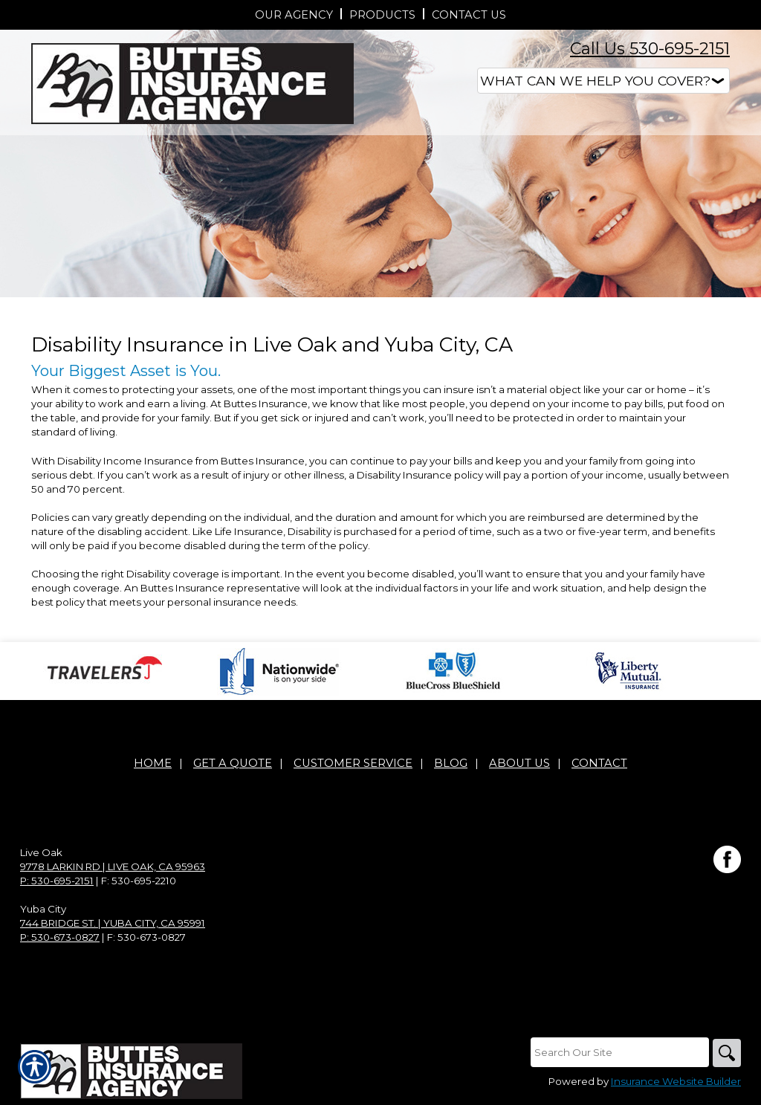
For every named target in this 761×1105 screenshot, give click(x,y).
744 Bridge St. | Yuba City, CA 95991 (112, 923)
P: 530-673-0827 (60, 937)
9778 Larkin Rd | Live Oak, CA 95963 (112, 866)
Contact (599, 763)
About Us (519, 763)
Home (153, 763)
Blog (450, 763)
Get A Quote (232, 763)
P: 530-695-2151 (57, 881)
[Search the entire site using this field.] (618, 1052)
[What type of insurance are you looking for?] (603, 81)
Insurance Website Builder (676, 1082)
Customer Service (353, 763)
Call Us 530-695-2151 (650, 49)
